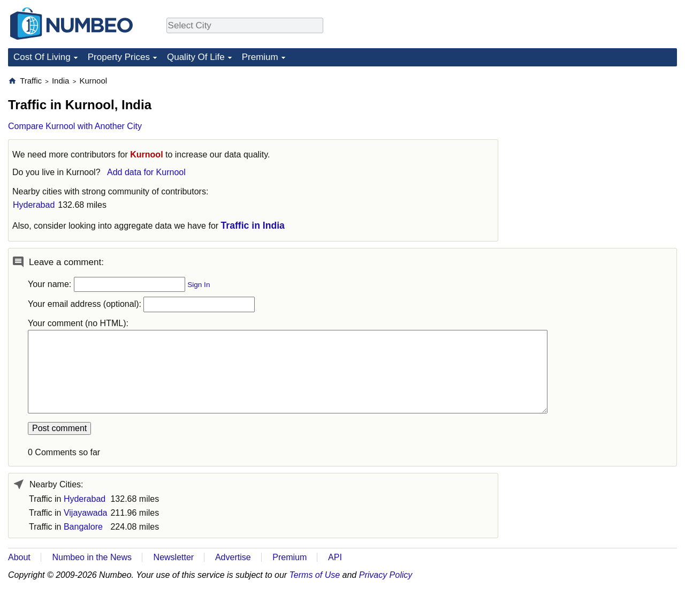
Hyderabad (34, 204)
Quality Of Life (196, 57)
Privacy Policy (386, 574)
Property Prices (119, 57)
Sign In (198, 285)
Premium (260, 57)
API (335, 557)
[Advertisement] (596, 142)
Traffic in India (253, 225)
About (19, 557)
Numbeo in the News (92, 557)
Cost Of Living (42, 57)
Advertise (233, 557)
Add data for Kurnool (146, 172)
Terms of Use (315, 574)
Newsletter (174, 557)
